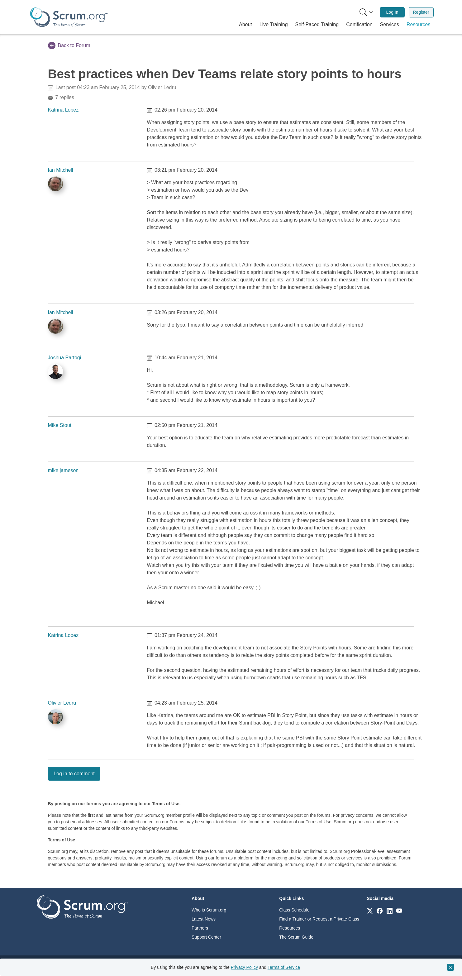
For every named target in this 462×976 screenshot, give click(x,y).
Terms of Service (284, 967)
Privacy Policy (244, 967)
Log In (392, 12)
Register (421, 12)
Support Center (206, 937)
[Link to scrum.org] (370, 910)
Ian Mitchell (60, 170)
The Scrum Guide (296, 937)
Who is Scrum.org (209, 909)
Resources (289, 928)
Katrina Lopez (63, 109)
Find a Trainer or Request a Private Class (319, 918)
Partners (200, 928)
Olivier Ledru (62, 703)
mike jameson (63, 470)
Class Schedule (294, 909)
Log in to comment (74, 773)
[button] (245, 24)
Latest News (204, 918)
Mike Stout (60, 425)
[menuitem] (365, 12)
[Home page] (69, 17)
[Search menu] (366, 12)
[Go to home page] (82, 906)
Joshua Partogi (64, 357)
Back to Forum (69, 45)
